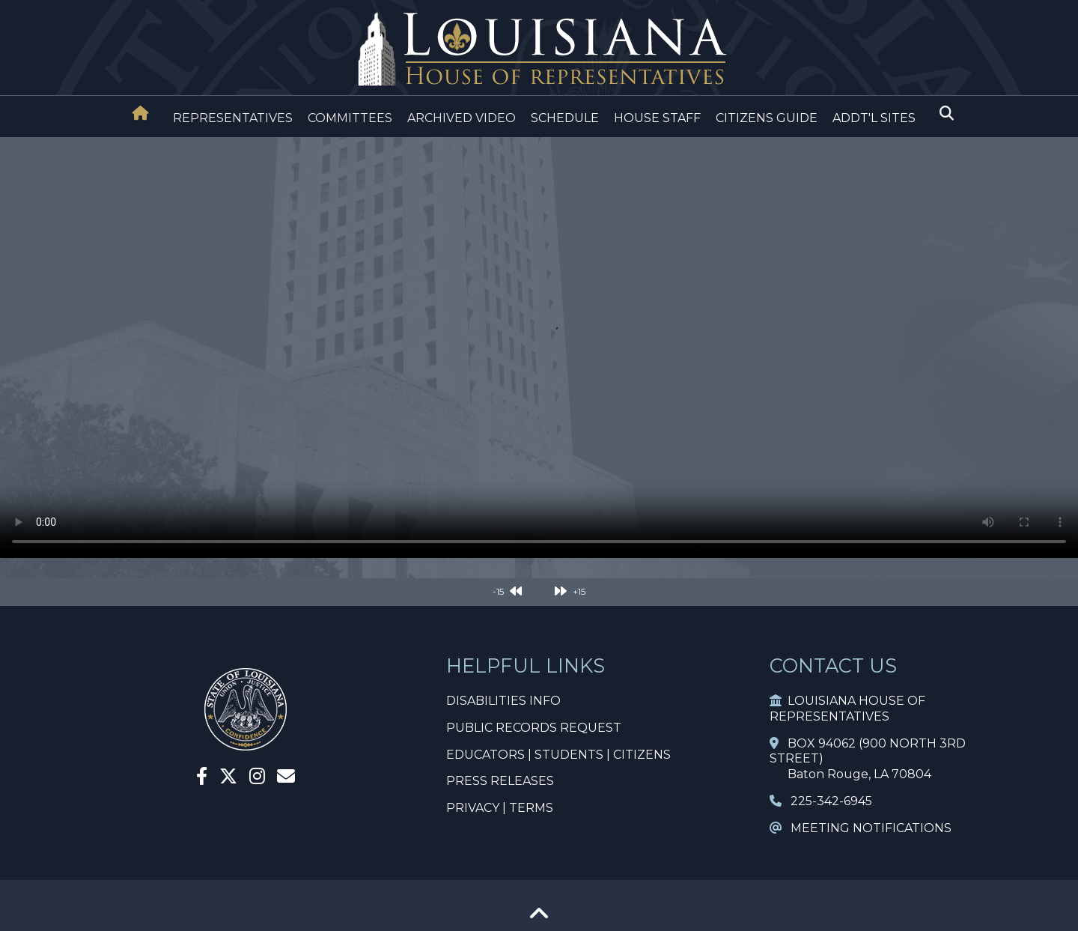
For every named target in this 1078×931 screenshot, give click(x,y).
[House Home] (141, 113)
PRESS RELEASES (500, 781)
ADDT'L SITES (874, 118)
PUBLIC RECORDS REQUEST (533, 728)
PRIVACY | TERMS (499, 808)
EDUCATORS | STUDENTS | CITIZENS (558, 754)
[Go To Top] (539, 919)
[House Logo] (539, 49)
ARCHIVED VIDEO (461, 118)
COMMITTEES (350, 118)
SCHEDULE (565, 118)
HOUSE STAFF (657, 118)
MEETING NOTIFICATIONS (860, 828)
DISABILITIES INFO (503, 701)
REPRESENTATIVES (233, 118)
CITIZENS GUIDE (766, 118)
